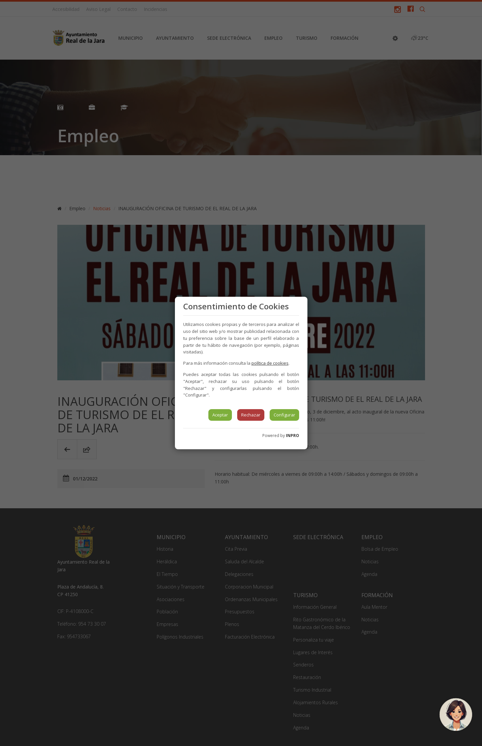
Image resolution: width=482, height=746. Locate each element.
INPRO (292, 435)
